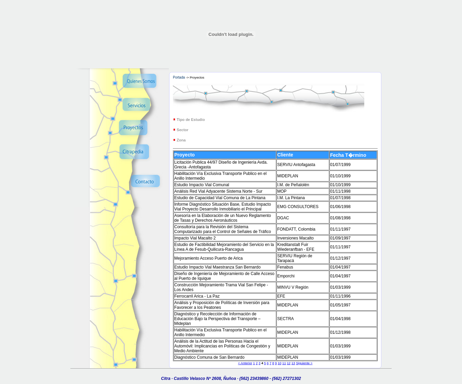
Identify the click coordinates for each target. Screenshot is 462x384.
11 (284, 363)
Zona (181, 140)
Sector (182, 130)
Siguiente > (304, 363)
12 (288, 363)
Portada (179, 77)
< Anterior (245, 363)
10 (280, 363)
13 (293, 363)
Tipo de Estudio (191, 120)
